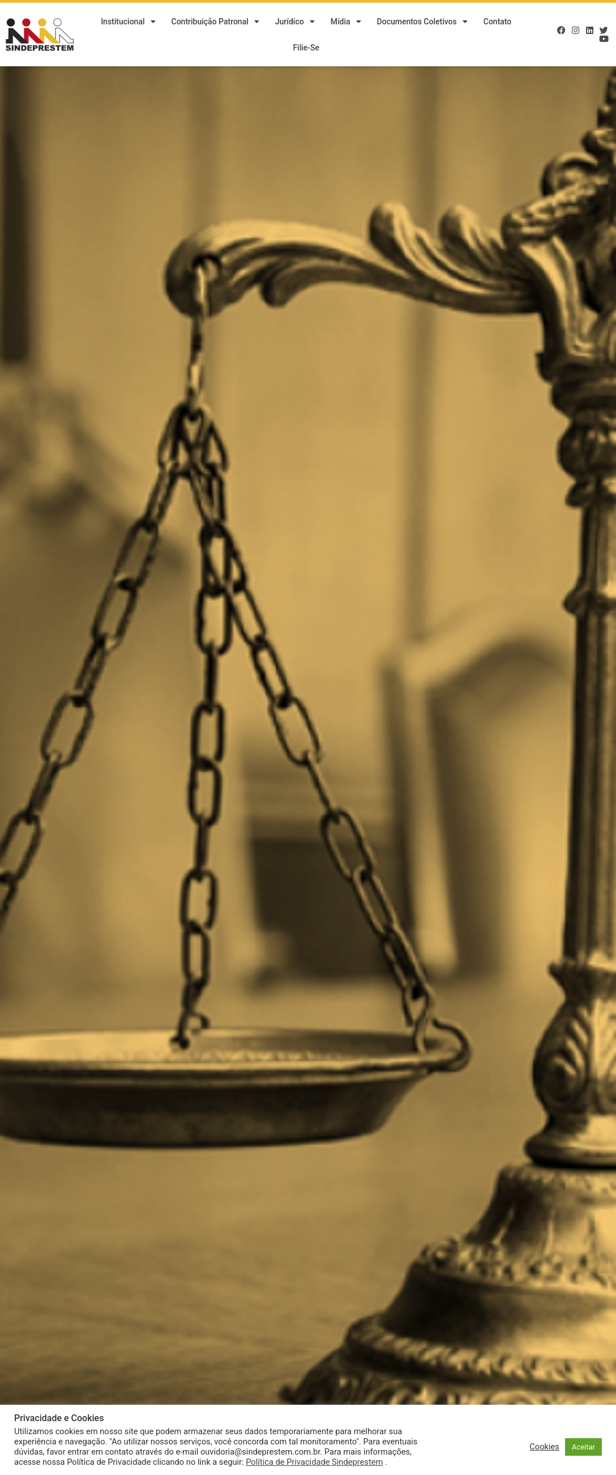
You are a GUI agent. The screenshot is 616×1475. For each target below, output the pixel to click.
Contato (498, 21)
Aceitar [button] (583, 1447)
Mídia (346, 21)
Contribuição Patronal (215, 21)
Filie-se (306, 47)
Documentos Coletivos (422, 21)
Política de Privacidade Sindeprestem (314, 1462)
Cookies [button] (544, 1447)
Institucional (128, 21)
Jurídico (295, 21)
